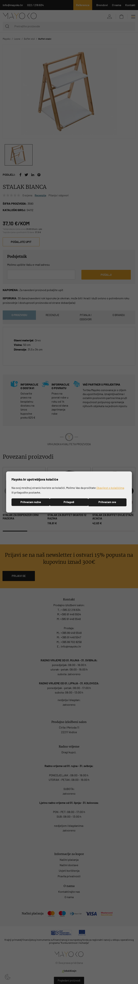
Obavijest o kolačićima (110, 487)
